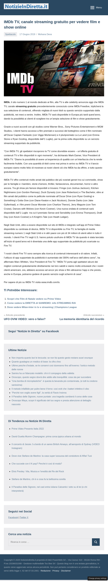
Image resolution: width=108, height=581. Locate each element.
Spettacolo (10, 34)
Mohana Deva (45, 34)
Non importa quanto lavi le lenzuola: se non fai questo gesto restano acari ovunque (52, 358)
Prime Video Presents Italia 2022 (28, 429)
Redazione (46, 570)
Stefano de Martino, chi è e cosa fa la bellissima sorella (39, 479)
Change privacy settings (97, 578)
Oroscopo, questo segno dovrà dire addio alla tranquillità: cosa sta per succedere (51, 377)
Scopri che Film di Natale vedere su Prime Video (34, 299)
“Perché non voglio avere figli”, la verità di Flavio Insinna (39, 393)
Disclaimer (66, 570)
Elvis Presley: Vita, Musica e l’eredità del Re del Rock (38, 471)
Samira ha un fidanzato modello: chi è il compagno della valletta (43, 373)
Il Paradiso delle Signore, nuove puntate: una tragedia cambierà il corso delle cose (52, 396)
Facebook (13, 517)
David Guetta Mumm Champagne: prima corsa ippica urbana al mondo (46, 436)
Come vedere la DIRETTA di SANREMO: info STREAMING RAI (41, 303)
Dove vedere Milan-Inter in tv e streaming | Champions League (42, 307)
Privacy (55, 570)
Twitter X (24, 517)
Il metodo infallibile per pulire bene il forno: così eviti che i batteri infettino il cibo (50, 389)
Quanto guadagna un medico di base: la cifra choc (36, 361)
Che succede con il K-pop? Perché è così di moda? (37, 463)
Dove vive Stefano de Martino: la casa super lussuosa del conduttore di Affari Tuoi (52, 456)
